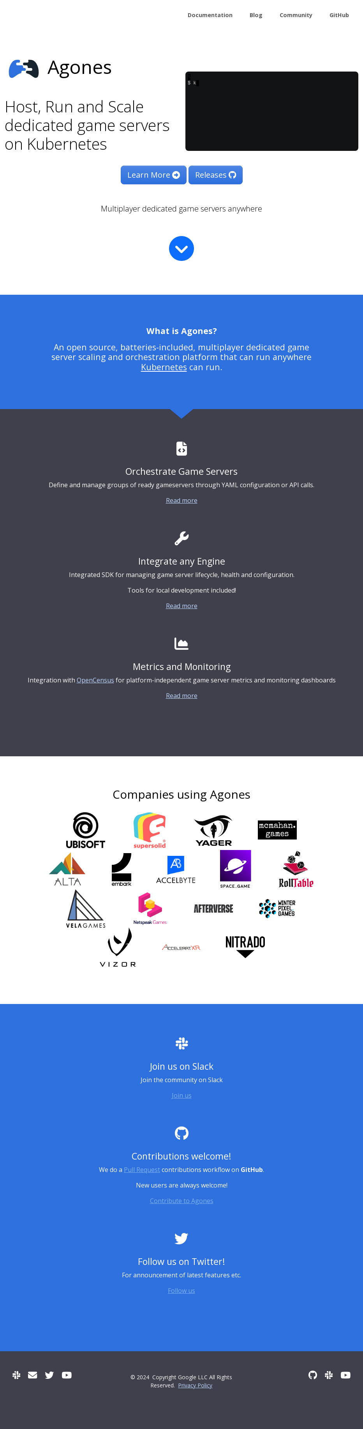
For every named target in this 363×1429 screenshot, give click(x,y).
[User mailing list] (32, 1375)
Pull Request (142, 1169)
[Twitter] (49, 1375)
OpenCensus (95, 680)
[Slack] (16, 1375)
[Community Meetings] (67, 1375)
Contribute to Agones (181, 1200)
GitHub (339, 15)
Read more (181, 500)
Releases (215, 175)
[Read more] (181, 248)
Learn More (153, 175)
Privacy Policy (195, 1385)
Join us (182, 1095)
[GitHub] (312, 1375)
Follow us (181, 1290)
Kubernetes (164, 367)
